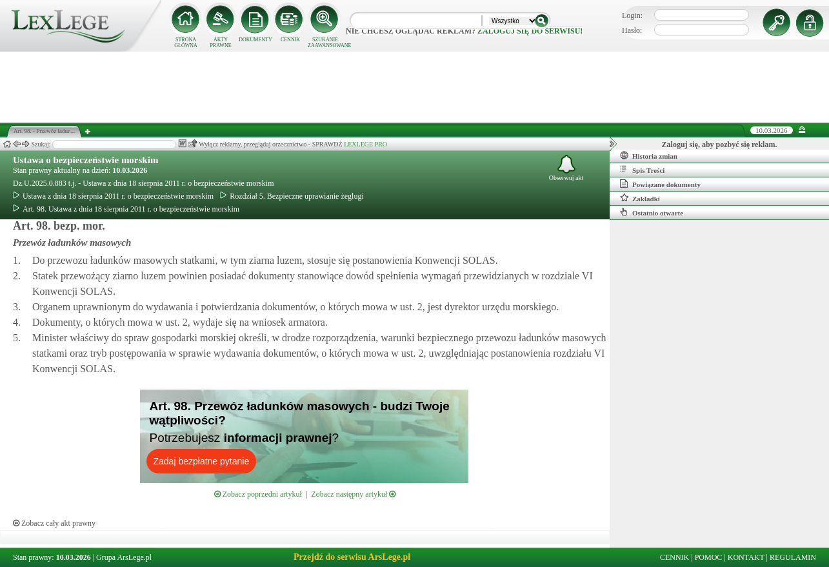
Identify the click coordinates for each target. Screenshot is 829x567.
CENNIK (290, 40)
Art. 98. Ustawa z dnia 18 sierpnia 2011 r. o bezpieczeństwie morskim (126, 209)
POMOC (709, 557)
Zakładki (640, 198)
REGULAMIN (793, 557)
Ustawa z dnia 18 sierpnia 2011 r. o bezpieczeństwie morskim (113, 196)
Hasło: (632, 30)
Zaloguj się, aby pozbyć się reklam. (719, 144)
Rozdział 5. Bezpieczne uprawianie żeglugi (292, 196)
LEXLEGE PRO (365, 144)
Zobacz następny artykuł (353, 494)
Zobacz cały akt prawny (54, 523)
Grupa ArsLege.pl (124, 557)
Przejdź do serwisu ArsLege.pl (352, 557)
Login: (632, 15)
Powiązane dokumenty (660, 183)
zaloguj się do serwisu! (530, 30)
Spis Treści (642, 169)
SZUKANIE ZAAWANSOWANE (325, 42)
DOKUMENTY (255, 40)
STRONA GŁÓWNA (185, 42)
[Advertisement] (415, 87)
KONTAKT (746, 557)
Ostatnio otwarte (651, 212)
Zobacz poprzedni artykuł (258, 494)
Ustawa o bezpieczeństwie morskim (85, 160)
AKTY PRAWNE (220, 42)
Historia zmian (648, 155)
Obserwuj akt (566, 168)
